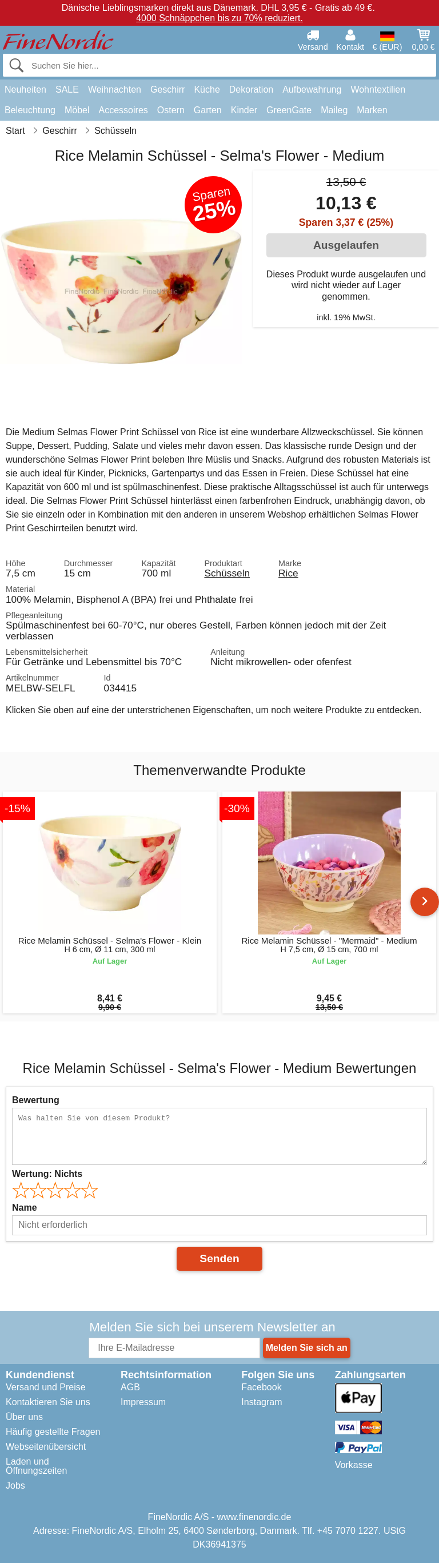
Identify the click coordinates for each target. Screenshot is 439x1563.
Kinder (244, 110)
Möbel (77, 110)
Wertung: (47, 1174)
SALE (67, 89)
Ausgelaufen (346, 245)
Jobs (15, 1485)
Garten (208, 110)
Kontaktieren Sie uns (48, 1402)
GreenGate (289, 110)
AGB (130, 1387)
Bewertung (35, 1100)
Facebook (261, 1387)
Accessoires (123, 110)
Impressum (143, 1402)
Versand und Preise (46, 1387)
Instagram (261, 1402)
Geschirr (167, 89)
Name (24, 1207)
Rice (288, 573)
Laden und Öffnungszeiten (36, 1466)
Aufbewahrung (311, 89)
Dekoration (251, 89)
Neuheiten (25, 89)
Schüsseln (227, 573)
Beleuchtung (30, 110)
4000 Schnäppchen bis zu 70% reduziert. (219, 18)
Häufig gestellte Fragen (53, 1432)
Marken (372, 110)
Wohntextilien (377, 89)
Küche (207, 89)
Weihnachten (114, 89)
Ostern (171, 110)
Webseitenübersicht (46, 1446)
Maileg (334, 110)
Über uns (24, 1417)
